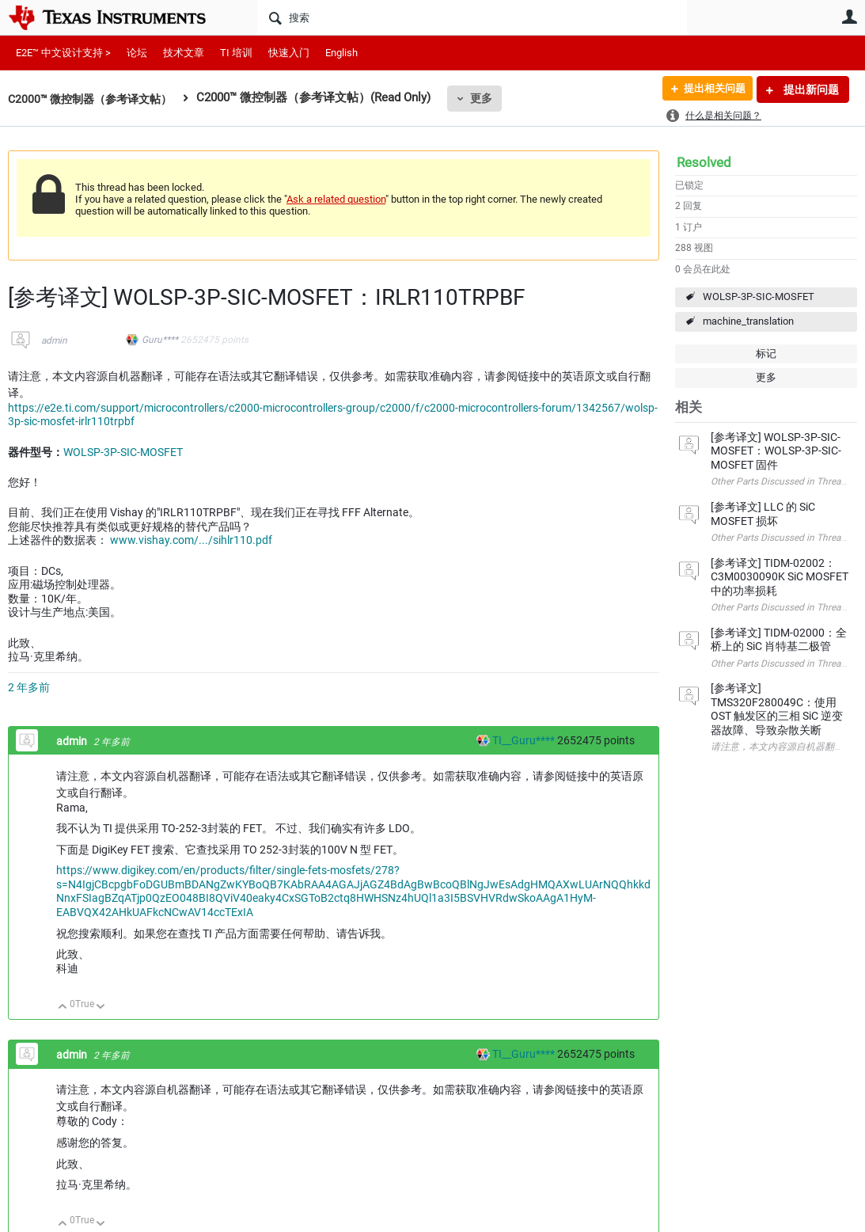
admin (54, 340)
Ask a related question (335, 199)
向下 (101, 1007)
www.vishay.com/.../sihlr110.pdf (191, 540)
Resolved (704, 162)
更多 (491, 98)
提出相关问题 (709, 89)
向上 (63, 1007)
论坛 (137, 53)
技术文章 (183, 53)
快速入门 (288, 53)
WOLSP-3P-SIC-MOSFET (758, 296)
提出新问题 (810, 89)
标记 (766, 353)
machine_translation (748, 321)
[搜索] (472, 17)
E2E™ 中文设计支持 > (63, 53)
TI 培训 (236, 53)
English (341, 53)
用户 (849, 17)
